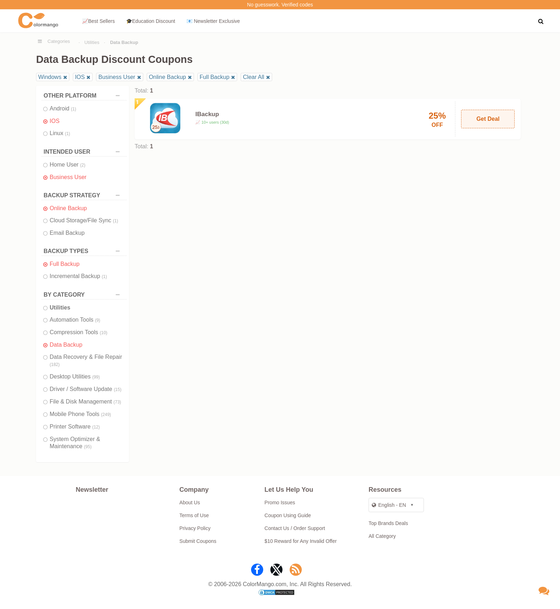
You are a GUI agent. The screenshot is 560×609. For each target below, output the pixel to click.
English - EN (389, 505)
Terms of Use (194, 515)
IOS (80, 77)
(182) (55, 364)
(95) (87, 446)
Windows (49, 77)
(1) (73, 109)
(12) (96, 427)
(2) (82, 165)
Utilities (91, 42)
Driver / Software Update (85, 389)
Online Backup (167, 77)
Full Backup (215, 77)
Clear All (253, 77)
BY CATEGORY (83, 294)
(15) (117, 389)
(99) (96, 377)
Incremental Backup (78, 276)
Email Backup (67, 233)
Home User (67, 165)
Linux (60, 133)
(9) (97, 320)
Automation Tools (75, 320)
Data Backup (66, 345)
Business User (116, 77)
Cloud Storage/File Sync (84, 220)
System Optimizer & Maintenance (75, 442)
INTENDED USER (83, 151)
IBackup (207, 114)
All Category (382, 536)
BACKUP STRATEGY (83, 195)
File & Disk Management (85, 401)
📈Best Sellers (98, 21)
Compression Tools (79, 332)
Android (63, 108)
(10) (103, 332)
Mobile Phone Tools (80, 414)
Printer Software (75, 427)
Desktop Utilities (75, 376)
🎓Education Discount (150, 21)
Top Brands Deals (388, 523)
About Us (189, 502)
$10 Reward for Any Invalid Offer (301, 541)
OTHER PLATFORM (83, 95)
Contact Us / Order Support (295, 528)
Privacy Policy (194, 528)
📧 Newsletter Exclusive (213, 21)
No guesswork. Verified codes (280, 5)
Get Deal (488, 119)
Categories (59, 41)
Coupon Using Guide (288, 515)
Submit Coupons (197, 541)
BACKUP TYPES (83, 251)
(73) (117, 402)
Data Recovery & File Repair (86, 360)
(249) (106, 414)
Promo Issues (280, 502)
